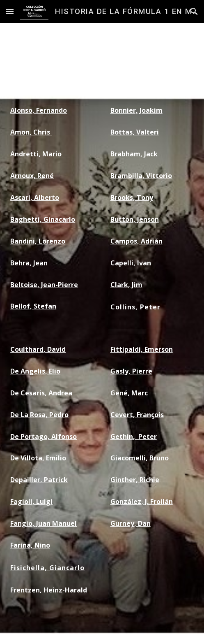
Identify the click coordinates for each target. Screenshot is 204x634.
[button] (10, 11)
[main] (52, 67)
